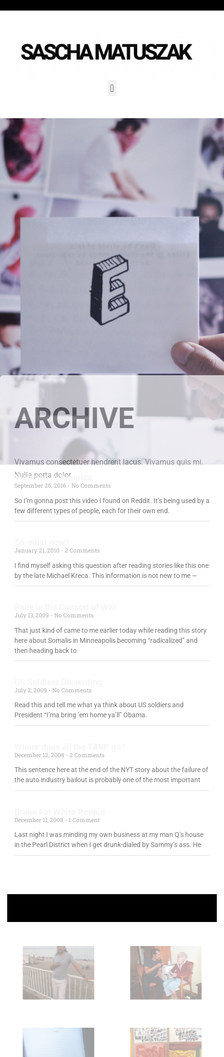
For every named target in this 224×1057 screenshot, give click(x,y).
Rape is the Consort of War (65, 607)
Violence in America (53, 477)
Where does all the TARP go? (69, 747)
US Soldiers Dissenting (58, 682)
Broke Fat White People (59, 812)
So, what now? (41, 542)
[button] (112, 88)
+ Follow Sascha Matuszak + (112, 908)
